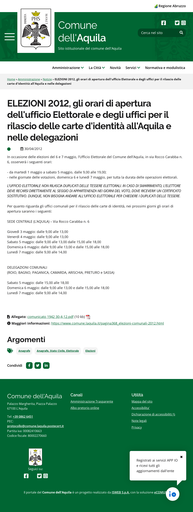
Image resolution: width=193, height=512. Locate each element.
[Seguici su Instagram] (183, 22)
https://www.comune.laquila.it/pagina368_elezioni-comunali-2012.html (107, 323)
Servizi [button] (133, 67)
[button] (9, 36)
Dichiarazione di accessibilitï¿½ (153, 414)
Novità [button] (115, 67)
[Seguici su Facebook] (163, 22)
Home (11, 79)
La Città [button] (97, 67)
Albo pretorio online (84, 408)
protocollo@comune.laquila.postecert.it (35, 426)
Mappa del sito (142, 401)
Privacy (137, 427)
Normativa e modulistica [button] (165, 67)
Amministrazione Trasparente (91, 401)
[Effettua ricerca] (181, 33)
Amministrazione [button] (68, 67)
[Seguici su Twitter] (177, 22)
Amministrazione (29, 79)
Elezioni (90, 351)
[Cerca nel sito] (162, 33)
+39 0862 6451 (23, 417)
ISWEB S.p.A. (121, 492)
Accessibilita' (141, 408)
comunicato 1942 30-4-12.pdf (50, 316)
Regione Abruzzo (170, 6)
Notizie (47, 79)
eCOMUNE (161, 492)
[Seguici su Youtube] (170, 22)
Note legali (139, 421)
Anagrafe (24, 351)
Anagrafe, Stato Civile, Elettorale (58, 351)
